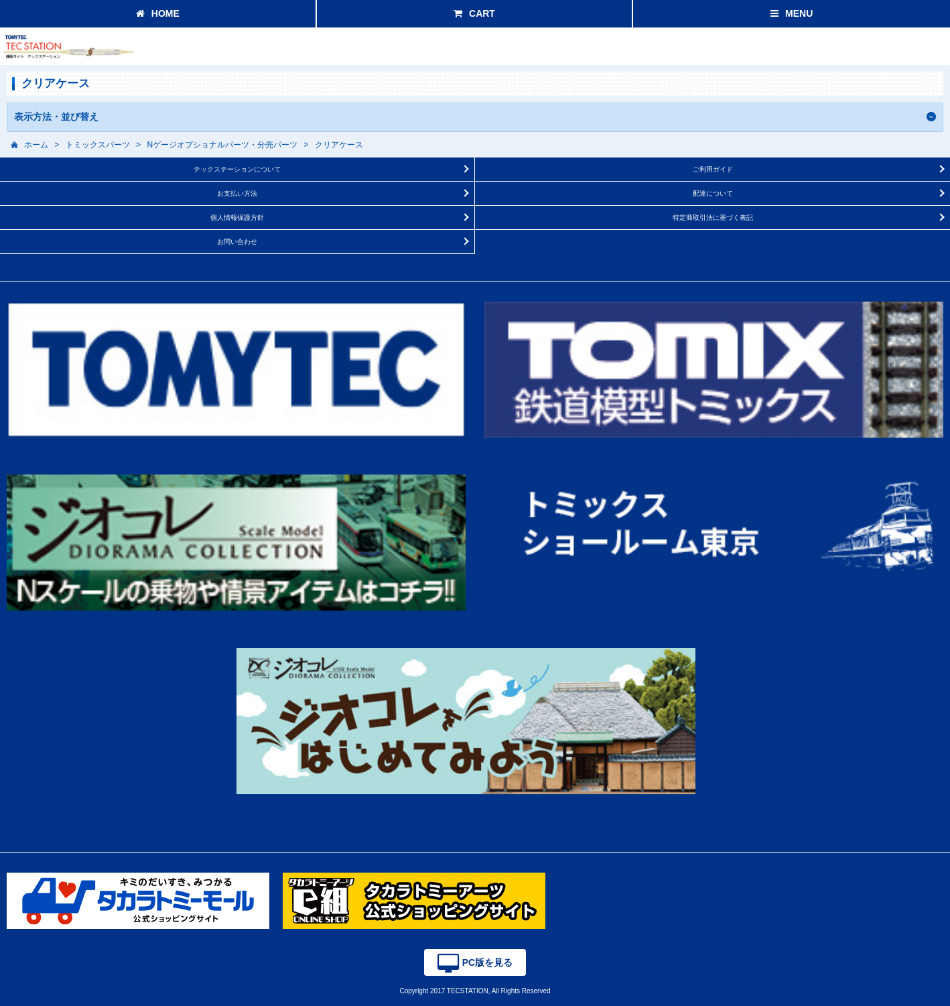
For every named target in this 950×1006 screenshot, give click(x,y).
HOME (158, 13)
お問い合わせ (237, 241)
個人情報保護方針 (237, 217)
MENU (791, 13)
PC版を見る (475, 964)
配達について (713, 193)
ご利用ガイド (713, 169)
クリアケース (339, 144)
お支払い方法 (237, 193)
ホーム (36, 144)
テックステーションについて (237, 169)
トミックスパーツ (98, 144)
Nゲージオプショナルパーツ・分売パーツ (222, 144)
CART (474, 13)
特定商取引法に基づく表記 (713, 217)
